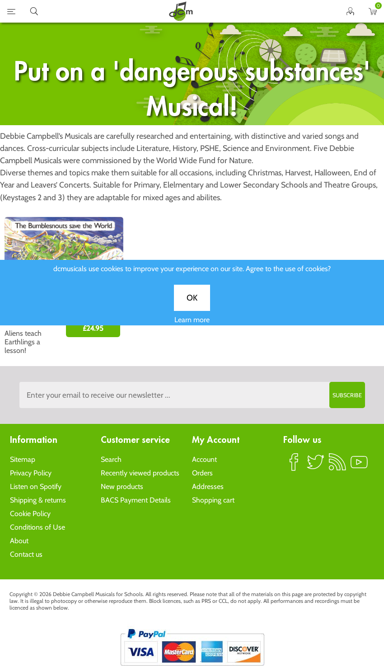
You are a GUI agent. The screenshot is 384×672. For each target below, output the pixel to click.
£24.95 (93, 328)
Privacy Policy (31, 473)
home (180, 11)
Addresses (208, 486)
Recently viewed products (140, 473)
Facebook (294, 466)
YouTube (359, 466)
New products (122, 486)
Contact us (26, 554)
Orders (202, 473)
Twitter (315, 466)
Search (111, 459)
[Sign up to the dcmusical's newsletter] (192, 395)
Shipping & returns (38, 500)
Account (204, 459)
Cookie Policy (30, 513)
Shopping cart (213, 500)
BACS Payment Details (136, 500)
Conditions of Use (37, 527)
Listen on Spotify (35, 486)
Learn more (192, 325)
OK (192, 303)
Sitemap (22, 459)
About (19, 540)
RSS (337, 466)
